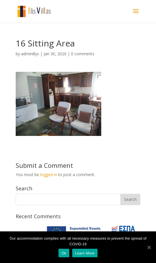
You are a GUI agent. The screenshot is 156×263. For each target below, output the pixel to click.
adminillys (30, 53)
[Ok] (149, 247)
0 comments (82, 53)
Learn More (85, 253)
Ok (63, 253)
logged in (48, 174)
